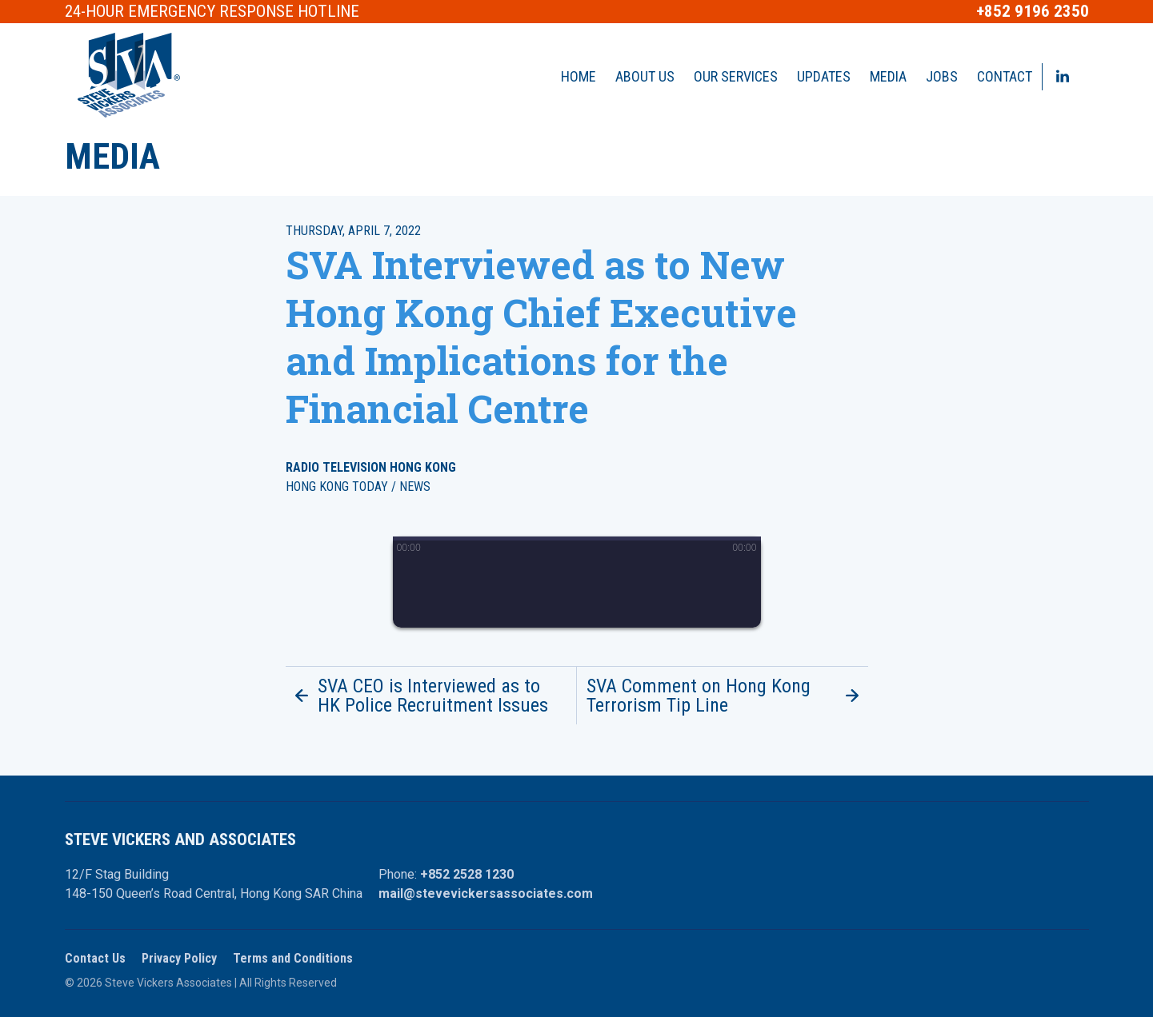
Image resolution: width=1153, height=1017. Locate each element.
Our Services (736, 76)
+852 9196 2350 (1032, 11)
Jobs (942, 76)
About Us (645, 76)
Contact (1004, 76)
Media (888, 76)
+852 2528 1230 (467, 874)
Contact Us (95, 958)
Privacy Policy (179, 958)
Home (578, 76)
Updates (824, 76)
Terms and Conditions (293, 958)
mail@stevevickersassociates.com (485, 893)
